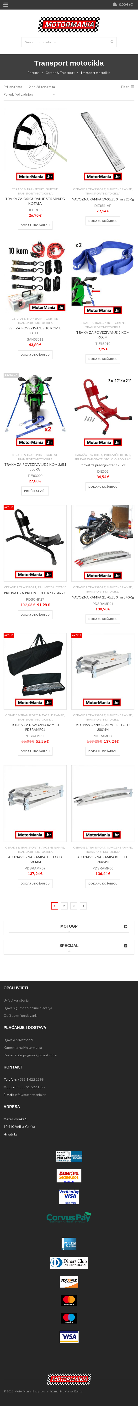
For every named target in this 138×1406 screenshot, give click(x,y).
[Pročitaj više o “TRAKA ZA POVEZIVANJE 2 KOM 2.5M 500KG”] (35, 491)
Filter (125, 87)
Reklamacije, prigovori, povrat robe (30, 1055)
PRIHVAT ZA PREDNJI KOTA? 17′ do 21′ (35, 593)
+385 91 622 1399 (31, 1087)
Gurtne (52, 189)
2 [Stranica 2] (64, 906)
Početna (34, 73)
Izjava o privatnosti (18, 1040)
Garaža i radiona (88, 455)
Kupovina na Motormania (23, 1047)
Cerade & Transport (60, 73)
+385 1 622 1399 (30, 1079)
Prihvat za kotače (88, 459)
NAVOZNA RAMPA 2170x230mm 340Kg (103, 597)
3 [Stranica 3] (73, 906)
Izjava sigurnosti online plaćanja (28, 1008)
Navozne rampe (119, 189)
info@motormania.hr (30, 1095)
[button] (35, 225)
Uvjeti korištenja (16, 1000)
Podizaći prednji (117, 455)
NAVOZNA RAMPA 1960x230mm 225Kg (103, 199)
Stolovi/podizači (117, 459)
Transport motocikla (35, 193)
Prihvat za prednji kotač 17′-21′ (103, 465)
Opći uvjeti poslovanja (21, 1015)
